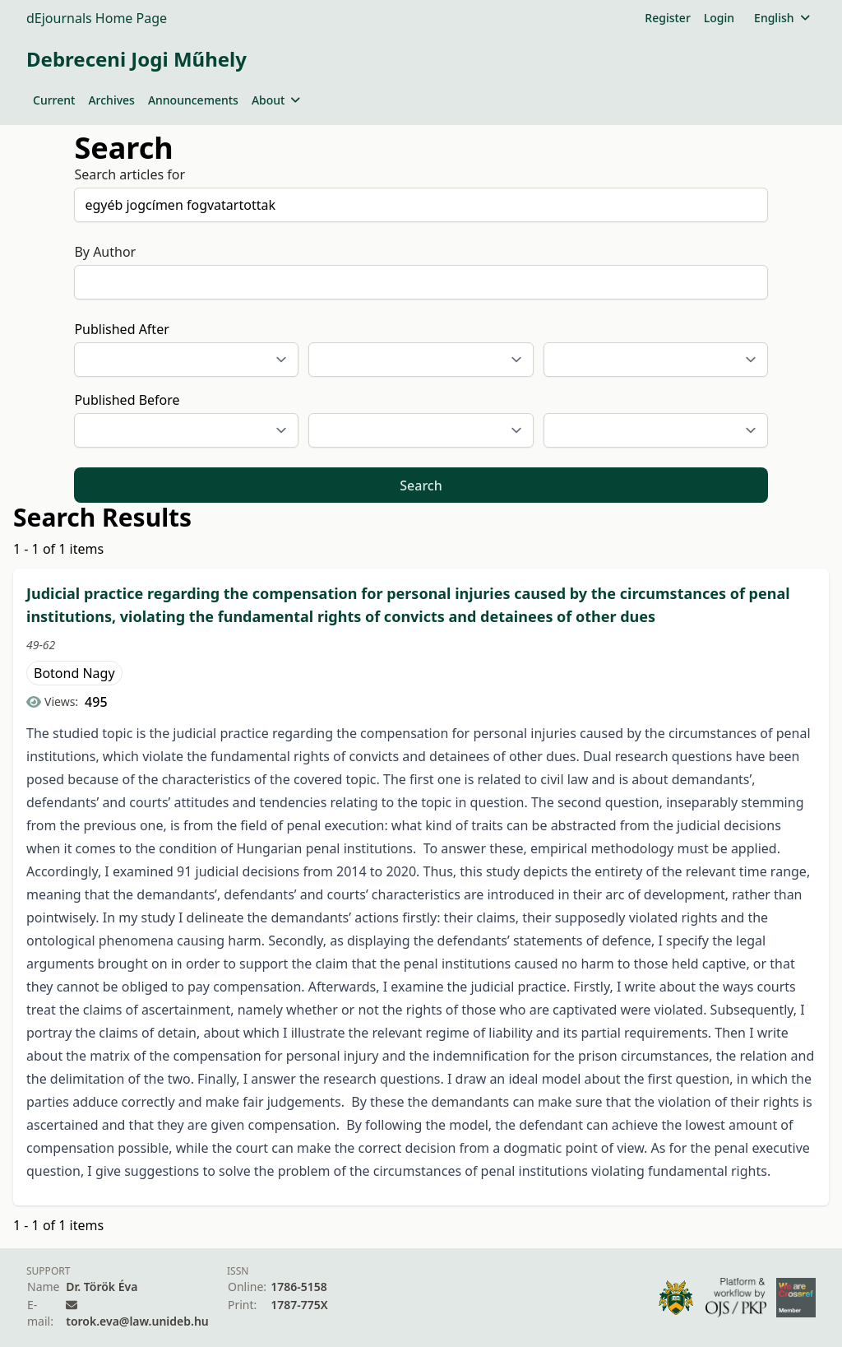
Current (54, 100)
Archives (111, 100)
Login (719, 18)
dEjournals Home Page (96, 18)
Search (421, 485)
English (781, 18)
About (276, 100)
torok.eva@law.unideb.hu (137, 1321)
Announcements (193, 100)
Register (667, 18)
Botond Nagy (74, 673)
